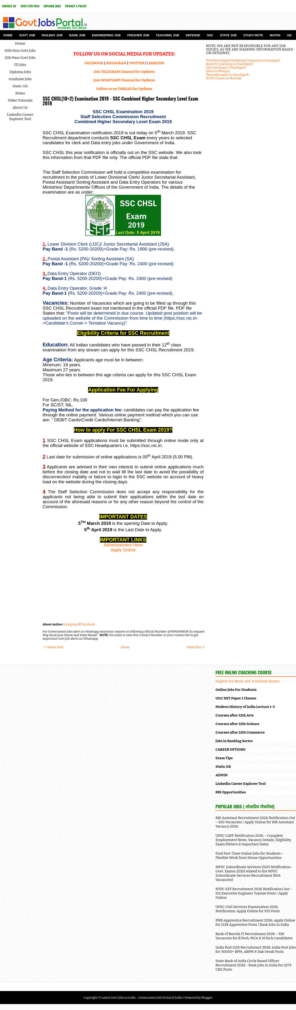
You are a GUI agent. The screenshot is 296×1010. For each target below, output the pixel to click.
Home (8, 35)
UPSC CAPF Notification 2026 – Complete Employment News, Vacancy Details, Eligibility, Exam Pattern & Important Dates (253, 839)
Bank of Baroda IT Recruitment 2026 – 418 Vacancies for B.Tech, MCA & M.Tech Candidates (254, 936)
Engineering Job (106, 35)
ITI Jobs (20, 65)
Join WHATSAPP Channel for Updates (124, 80)
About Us (20, 107)
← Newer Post (53, 647)
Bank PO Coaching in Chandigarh (229, 64)
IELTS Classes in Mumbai (223, 78)
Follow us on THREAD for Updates (124, 89)
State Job (228, 35)
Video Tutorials (20, 100)
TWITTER (136, 63)
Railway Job (52, 35)
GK (289, 35)
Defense (193, 35)
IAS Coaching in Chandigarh (226, 67)
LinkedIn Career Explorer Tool (20, 116)
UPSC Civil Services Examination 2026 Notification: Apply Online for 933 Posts (247, 909)
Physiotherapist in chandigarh (227, 74)
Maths (275, 35)
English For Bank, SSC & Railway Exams (247, 681)
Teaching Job (167, 35)
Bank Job (77, 35)
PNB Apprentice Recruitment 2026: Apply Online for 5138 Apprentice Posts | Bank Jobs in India (255, 922)
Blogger (207, 997)
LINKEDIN (155, 63)
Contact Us (9, 6)
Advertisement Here (123, 544)
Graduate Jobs (20, 79)
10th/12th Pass (29, 6)
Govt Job (27, 35)
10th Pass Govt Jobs (20, 50)
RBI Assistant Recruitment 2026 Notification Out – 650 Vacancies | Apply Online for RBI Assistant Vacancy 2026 (255, 822)
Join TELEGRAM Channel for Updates (124, 72)
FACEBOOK (94, 63)
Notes (20, 93)
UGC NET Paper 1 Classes (235, 698)
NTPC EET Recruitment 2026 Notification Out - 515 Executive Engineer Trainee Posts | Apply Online (253, 893)
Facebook (88, 624)
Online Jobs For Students (236, 690)
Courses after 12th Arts (234, 715)
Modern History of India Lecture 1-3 (245, 707)
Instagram (70, 624)
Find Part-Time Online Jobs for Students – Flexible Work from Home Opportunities (249, 855)
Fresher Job (138, 35)
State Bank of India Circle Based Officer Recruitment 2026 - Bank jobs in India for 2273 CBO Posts (253, 965)
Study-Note (253, 35)
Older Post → (196, 647)
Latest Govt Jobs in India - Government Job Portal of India (141, 997)
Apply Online (123, 549)
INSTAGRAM (116, 63)
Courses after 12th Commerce (240, 732)
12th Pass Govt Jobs (20, 58)
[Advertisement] (123, 586)
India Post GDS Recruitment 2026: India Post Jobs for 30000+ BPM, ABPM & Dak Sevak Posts (255, 949)
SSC (210, 35)
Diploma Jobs (52, 6)
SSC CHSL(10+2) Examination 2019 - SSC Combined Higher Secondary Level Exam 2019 (120, 101)
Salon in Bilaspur (218, 71)
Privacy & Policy (76, 6)
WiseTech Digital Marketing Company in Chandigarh (243, 60)
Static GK (20, 86)
